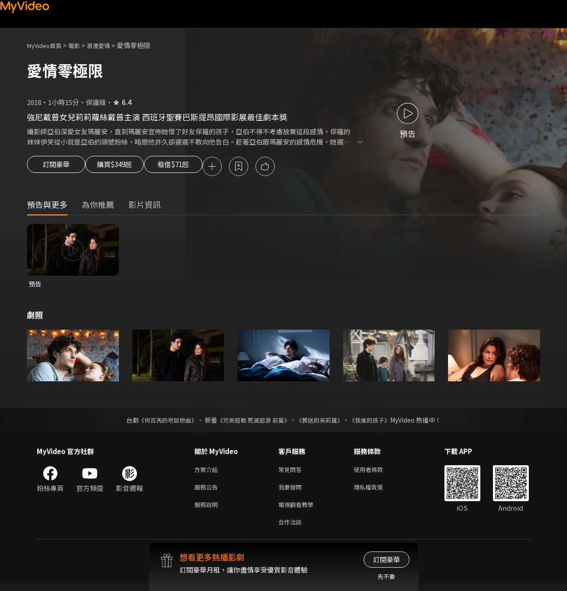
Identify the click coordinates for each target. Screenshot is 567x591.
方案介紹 (207, 472)
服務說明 (207, 510)
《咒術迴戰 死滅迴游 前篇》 (252, 422)
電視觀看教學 (298, 510)
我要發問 (291, 491)
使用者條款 (376, 472)
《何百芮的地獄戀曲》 (161, 422)
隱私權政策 (376, 491)
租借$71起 (194, 167)
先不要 (386, 576)
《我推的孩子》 (376, 422)
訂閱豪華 (56, 167)
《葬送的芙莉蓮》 (323, 422)
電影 (81, 45)
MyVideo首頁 (47, 45)
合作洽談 (291, 529)
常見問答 (291, 472)
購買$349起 (125, 167)
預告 (35, 285)
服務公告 (207, 491)
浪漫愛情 (108, 45)
